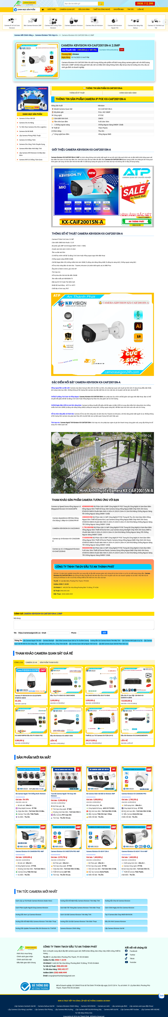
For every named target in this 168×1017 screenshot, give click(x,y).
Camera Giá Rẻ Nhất (26, 131)
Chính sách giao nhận (25, 956)
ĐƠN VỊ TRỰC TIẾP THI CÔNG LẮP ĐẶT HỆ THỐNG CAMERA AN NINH (84, 1001)
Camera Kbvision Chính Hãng (70, 928)
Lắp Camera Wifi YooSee (129, 1009)
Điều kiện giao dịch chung (26, 963)
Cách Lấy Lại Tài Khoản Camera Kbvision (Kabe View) (34, 901)
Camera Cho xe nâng (26, 123)
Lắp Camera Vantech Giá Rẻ (25, 1006)
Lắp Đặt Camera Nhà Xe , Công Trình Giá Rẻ (53, 644)
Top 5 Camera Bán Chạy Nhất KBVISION (118, 914)
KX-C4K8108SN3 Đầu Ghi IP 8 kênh (98, 695)
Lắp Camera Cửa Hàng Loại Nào (20, 1009)
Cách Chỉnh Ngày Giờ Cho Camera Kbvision (119, 908)
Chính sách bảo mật (24, 959)
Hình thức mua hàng (24, 953)
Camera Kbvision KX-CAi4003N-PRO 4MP (30, 851)
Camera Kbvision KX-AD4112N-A (97, 851)
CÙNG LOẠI (18, 662)
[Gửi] (104, 632)
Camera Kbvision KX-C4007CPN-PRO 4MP (65, 851)
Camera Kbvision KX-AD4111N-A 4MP (134, 851)
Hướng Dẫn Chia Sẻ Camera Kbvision (117, 901)
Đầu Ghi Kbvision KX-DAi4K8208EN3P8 (134, 735)
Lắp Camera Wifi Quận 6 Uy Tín (132, 640)
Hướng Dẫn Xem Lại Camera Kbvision (28, 914)
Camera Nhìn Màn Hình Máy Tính (30, 148)
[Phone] (89, 633)
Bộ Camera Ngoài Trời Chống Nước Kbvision (31, 794)
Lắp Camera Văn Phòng (44, 1009)
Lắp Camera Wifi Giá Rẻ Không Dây (88, 1009)
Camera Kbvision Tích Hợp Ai (46, 35)
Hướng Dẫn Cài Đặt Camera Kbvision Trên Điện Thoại (78, 921)
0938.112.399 (145, 3)
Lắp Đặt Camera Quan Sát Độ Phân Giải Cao (113, 644)
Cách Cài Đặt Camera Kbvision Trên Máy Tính (75, 914)
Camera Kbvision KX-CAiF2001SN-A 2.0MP (77, 35)
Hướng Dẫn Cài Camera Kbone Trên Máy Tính (105, 640)
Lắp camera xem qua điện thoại (141, 1006)
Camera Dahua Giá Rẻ (46, 1006)
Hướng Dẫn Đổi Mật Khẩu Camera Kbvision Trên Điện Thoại (36, 921)
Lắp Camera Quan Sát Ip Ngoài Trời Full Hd (83, 644)
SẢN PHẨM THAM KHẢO (49, 662)
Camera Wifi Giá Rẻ (111, 1009)
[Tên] (29, 633)
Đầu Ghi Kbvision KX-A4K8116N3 (61, 736)
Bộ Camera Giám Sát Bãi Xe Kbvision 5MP (100, 794)
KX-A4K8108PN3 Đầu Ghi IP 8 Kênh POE (28, 735)
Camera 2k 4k (31, 662)
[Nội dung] (84, 625)
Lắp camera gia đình (119, 1006)
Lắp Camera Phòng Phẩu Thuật (29, 135)
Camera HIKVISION (88, 1006)
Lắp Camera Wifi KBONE (150, 1009)
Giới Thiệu (52, 9)
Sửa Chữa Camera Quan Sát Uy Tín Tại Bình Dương (72, 640)
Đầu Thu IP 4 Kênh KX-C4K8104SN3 (62, 695)
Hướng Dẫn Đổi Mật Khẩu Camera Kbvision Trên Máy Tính (80, 901)
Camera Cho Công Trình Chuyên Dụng (32, 144)
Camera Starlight (48, 640)
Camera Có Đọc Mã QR (27, 118)
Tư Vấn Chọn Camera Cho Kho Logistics (32, 127)
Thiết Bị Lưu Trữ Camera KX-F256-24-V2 (99, 735)
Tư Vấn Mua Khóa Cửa (83, 1013)
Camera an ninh (104, 1006)
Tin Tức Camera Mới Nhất (36, 891)
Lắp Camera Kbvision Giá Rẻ (114, 928)
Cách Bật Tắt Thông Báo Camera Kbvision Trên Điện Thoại (80, 908)
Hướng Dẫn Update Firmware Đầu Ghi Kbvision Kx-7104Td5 (36, 928)
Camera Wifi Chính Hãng (23, 35)
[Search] (81, 4)
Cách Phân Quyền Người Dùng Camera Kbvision (32, 908)
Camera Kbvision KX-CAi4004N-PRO (134, 794)
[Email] (59, 633)
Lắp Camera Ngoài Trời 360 (32, 640)
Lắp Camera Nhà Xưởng (64, 1009)
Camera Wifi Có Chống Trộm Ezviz (30, 160)
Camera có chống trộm (27, 140)
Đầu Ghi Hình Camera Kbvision (115, 921)
